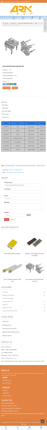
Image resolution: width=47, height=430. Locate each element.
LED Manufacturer (10, 165)
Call (18, 428)
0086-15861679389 (25, 1)
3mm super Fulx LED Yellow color (15, 172)
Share (6, 428)
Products (13, 23)
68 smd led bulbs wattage (12, 253)
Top (41, 428)
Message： (7, 202)
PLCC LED (5, 292)
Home (6, 23)
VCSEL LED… (5, 321)
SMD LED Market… (7, 335)
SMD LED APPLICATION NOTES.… (11, 332)
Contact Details (7, 395)
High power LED (7, 307)
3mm (36, 23)
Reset (12, 219)
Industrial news (6, 383)
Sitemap (23, 424)
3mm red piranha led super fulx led (26, 165)
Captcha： (7, 212)
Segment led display (8, 295)
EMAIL (15, 88)
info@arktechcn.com (11, 1)
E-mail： (6, 195)
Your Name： (7, 189)
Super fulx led (40, 165)
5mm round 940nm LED (15, 170)
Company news (6, 380)
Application (5, 393)
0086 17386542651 (13, 355)
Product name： (8, 182)
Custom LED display (8, 298)
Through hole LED (7, 301)
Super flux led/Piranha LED (25, 23)
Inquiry (29, 428)
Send (6, 219)
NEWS (4, 377)
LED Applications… (7, 325)
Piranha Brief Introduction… (9, 328)
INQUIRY (7, 88)
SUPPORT (6, 387)
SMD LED (5, 304)
